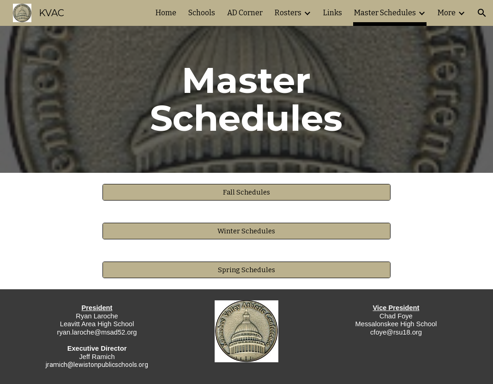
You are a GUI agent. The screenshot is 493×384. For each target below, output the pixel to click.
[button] (482, 13)
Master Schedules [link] (385, 12)
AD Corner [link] (245, 12)
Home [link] (166, 12)
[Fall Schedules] (246, 192)
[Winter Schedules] (246, 231)
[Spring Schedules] (246, 269)
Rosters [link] (288, 12)
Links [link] (332, 12)
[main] (246, 99)
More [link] (447, 12)
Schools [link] (201, 12)
